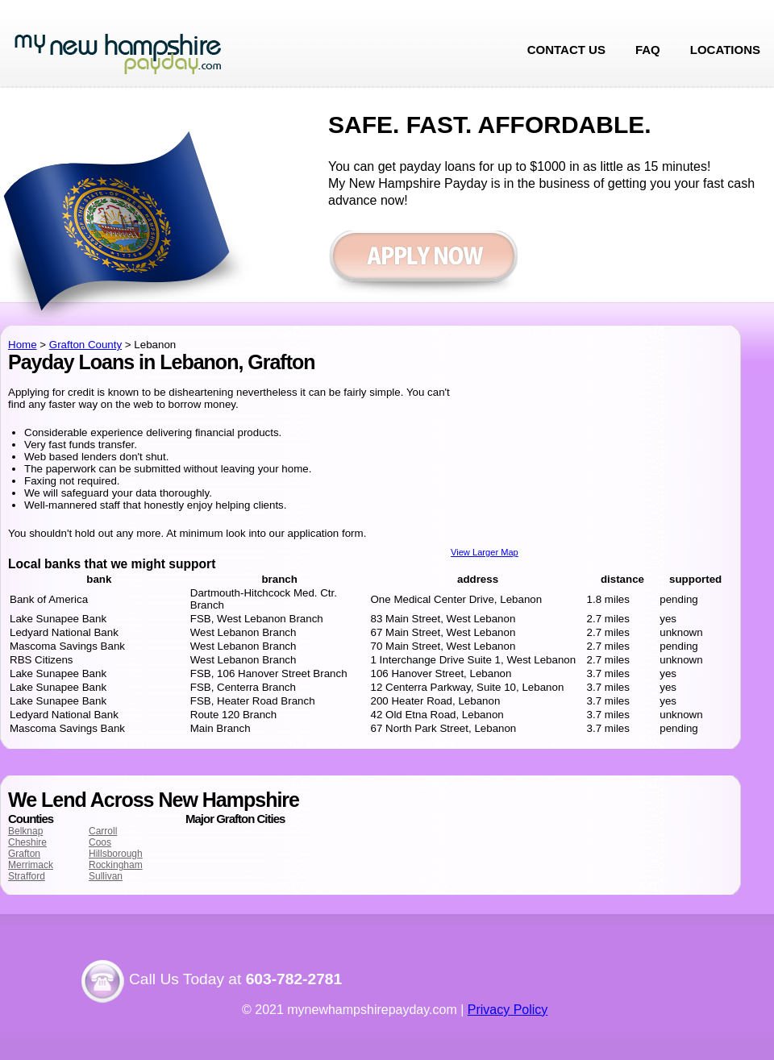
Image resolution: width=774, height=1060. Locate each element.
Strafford (26, 876)
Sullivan (106, 876)
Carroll (103, 831)
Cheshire (27, 842)
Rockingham (116, 865)
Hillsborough (116, 853)
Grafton (24, 853)
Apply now (423, 264)
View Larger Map (484, 552)
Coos (100, 842)
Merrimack (30, 865)
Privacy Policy (508, 1009)
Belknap (25, 831)
